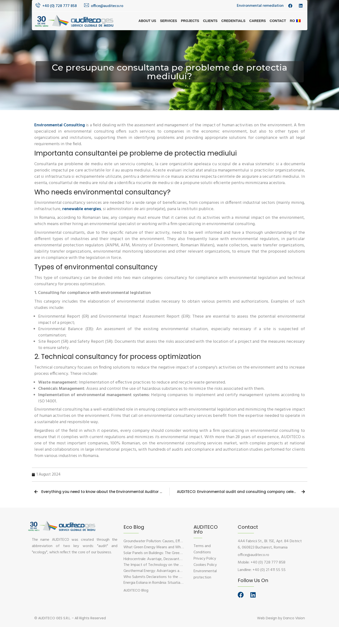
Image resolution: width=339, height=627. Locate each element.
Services (168, 21)
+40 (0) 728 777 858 (59, 6)
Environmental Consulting (59, 125)
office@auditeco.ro (107, 6)
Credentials (233, 21)
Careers (257, 21)
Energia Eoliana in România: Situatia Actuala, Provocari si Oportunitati (179, 583)
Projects (190, 21)
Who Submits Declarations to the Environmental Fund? (168, 577)
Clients (210, 21)
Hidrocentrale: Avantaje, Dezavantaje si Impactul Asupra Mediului (176, 559)
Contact (278, 21)
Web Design (267, 618)
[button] (135, 590)
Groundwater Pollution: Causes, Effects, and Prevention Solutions (176, 541)
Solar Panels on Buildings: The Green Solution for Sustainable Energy (178, 553)
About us (147, 21)
